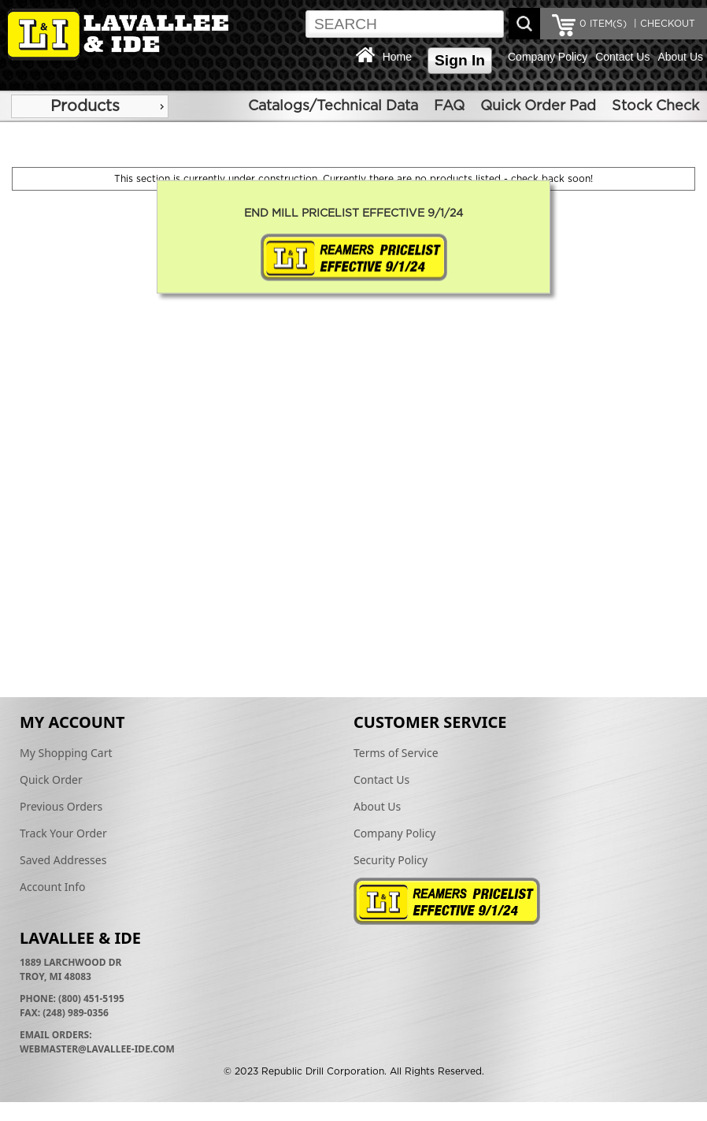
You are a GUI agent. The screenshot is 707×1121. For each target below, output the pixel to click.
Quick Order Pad (538, 106)
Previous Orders (61, 806)
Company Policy (547, 56)
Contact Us (622, 56)
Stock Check (655, 106)
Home (397, 56)
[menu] (89, 106)
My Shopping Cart (66, 752)
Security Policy (391, 859)
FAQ (449, 106)
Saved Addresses (63, 859)
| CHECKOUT (663, 23)
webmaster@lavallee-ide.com (97, 1049)
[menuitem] (90, 106)
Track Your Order (63, 833)
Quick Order (51, 779)
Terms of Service (396, 752)
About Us (680, 56)
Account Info (53, 886)
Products (85, 106)
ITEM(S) (603, 23)
